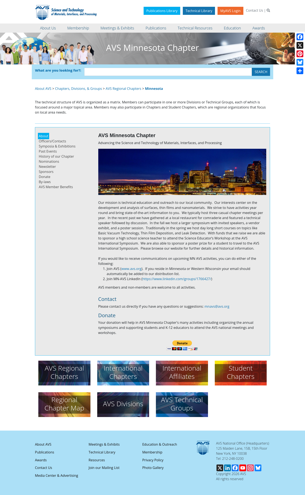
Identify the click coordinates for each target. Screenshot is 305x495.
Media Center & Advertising (56, 475)
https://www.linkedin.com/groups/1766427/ (176, 279)
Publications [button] (156, 28)
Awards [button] (258, 28)
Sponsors (46, 171)
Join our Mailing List (104, 467)
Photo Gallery (153, 467)
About (43, 136)
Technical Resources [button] (195, 28)
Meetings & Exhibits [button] (117, 28)
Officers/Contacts (52, 141)
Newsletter (47, 166)
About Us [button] (48, 28)
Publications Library (161, 10)
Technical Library (199, 10)
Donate (44, 176)
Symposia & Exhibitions (57, 146)
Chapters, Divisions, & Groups (78, 88)
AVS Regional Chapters (123, 88)
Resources (97, 460)
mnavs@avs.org (217, 306)
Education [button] (232, 28)
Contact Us (254, 10)
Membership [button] (78, 28)
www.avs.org (131, 268)
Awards (41, 460)
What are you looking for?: (58, 70)
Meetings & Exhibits (104, 444)
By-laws (45, 181)
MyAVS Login (230, 10)
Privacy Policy (153, 460)
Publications (44, 452)
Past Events (48, 151)
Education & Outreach (159, 444)
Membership (152, 452)
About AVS (43, 88)
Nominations (49, 161)
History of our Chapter (56, 156)
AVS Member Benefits (56, 187)
